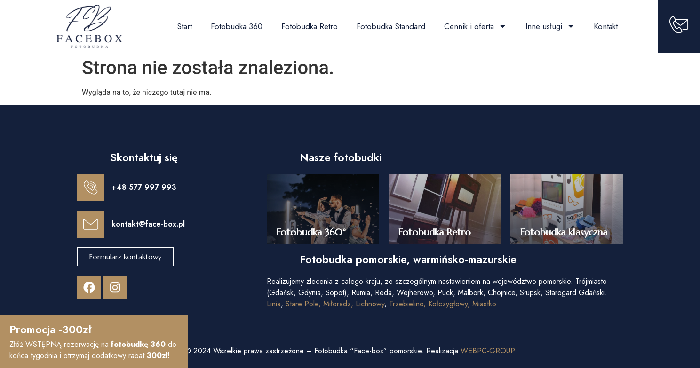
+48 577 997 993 (143, 186)
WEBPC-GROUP (488, 350)
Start (184, 26)
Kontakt (606, 26)
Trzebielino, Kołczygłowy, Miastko (442, 303)
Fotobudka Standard (391, 26)
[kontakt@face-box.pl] (90, 223)
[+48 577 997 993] (90, 187)
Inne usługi (550, 26)
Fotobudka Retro (309, 26)
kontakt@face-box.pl (147, 222)
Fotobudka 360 (236, 26)
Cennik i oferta (475, 26)
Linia (274, 303)
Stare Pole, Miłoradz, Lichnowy (335, 303)
